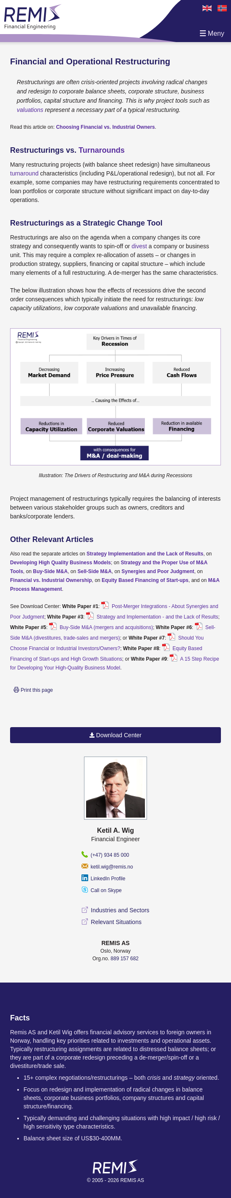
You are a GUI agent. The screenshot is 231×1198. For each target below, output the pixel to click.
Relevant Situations (111, 921)
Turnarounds (102, 150)
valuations (31, 109)
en (206, 8)
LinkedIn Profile (103, 879)
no (221, 8)
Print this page (33, 690)
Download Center (115, 735)
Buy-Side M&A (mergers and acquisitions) (105, 627)
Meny (212, 33)
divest (139, 246)
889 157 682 (124, 959)
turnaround (24, 173)
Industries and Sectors (115, 910)
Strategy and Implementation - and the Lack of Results (156, 617)
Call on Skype (101, 890)
